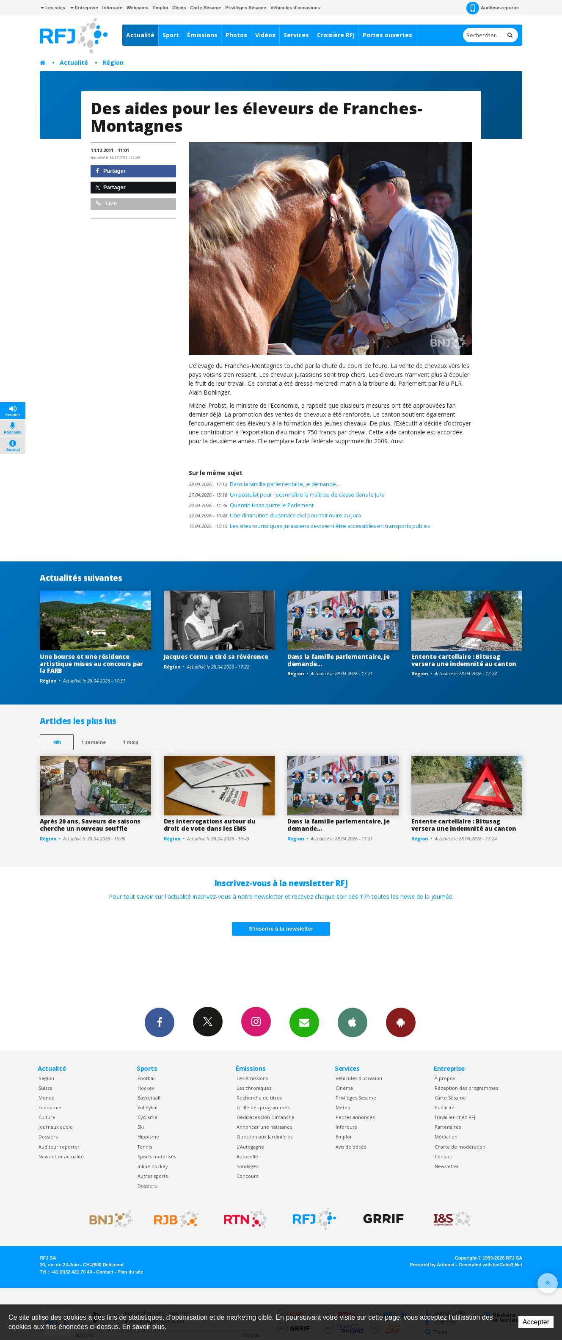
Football (147, 1078)
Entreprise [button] (84, 7)
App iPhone (352, 1022)
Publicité (445, 1107)
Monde (47, 1097)
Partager (111, 171)
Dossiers (48, 1136)
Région (113, 62)
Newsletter (447, 1166)
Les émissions (252, 1078)
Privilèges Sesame (356, 1097)
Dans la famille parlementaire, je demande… (264, 484)
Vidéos (265, 35)
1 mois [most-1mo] (130, 742)
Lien (106, 203)
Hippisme (148, 1136)
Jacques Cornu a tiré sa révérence (216, 656)
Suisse (45, 1088)
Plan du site (130, 1271)
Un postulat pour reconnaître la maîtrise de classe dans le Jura (287, 494)
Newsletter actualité (61, 1156)
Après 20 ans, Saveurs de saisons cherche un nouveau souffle (90, 824)
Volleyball (148, 1107)
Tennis (145, 1146)
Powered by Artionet (432, 1264)
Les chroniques (254, 1088)
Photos (236, 35)
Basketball (149, 1097)
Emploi (160, 7)
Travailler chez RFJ (455, 1117)
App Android (401, 1022)
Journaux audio (56, 1127)
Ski (141, 1127)
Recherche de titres (259, 1097)
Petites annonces (355, 1117)
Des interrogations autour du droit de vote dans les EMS (210, 824)
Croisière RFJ (336, 35)
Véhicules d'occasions (295, 7)
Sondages (247, 1166)
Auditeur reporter (59, 1146)
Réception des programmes (466, 1088)
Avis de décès (351, 1146)
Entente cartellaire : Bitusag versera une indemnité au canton (463, 660)
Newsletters (304, 1022)
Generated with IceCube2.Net (490, 1264)
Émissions (202, 35)
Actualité (140, 35)
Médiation (446, 1136)
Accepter (536, 1322)
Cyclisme (147, 1117)
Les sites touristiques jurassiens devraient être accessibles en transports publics (309, 526)
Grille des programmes (263, 1107)
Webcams (137, 7)
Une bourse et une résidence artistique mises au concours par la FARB (91, 663)
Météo (343, 1107)
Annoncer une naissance (264, 1127)
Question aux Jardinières (264, 1136)
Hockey (146, 1088)
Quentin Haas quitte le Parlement (251, 505)
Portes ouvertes (387, 35)
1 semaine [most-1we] (93, 742)
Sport (171, 35)
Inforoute (112, 7)
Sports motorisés (157, 1156)
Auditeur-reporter (492, 8)
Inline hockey (153, 1166)
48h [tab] (57, 742)
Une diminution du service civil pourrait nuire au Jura (275, 515)
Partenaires (448, 1127)
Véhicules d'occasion (359, 1078)
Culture (47, 1117)
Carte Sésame (205, 7)
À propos (445, 1078)
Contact (443, 1156)
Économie (50, 1107)
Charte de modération (460, 1146)
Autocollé (247, 1156)
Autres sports (153, 1176)
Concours (247, 1176)
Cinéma (344, 1088)
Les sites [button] (53, 7)
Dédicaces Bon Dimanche (266, 1117)
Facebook (159, 1022)
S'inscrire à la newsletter (281, 929)
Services (296, 35)
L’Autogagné (250, 1146)
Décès (179, 7)
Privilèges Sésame (245, 7)
